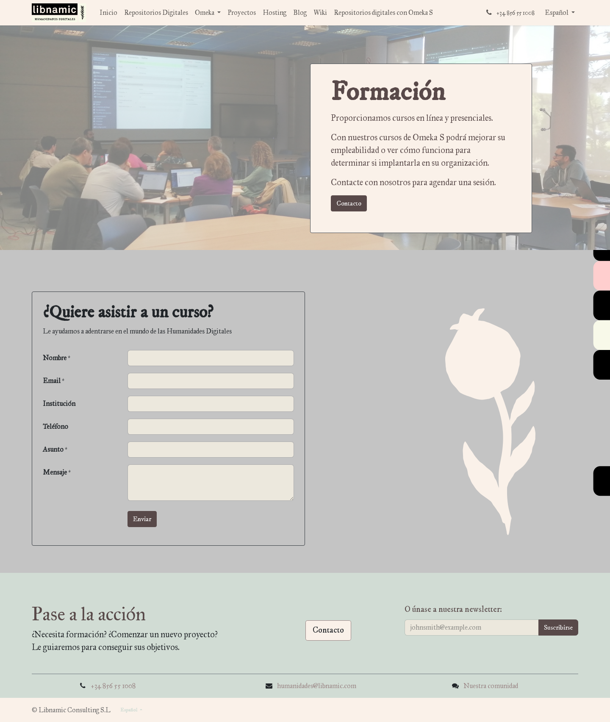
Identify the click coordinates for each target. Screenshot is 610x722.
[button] (142, 519)
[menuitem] (108, 12)
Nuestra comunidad (490, 686)
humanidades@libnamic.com (316, 686)
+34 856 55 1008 (113, 686)
